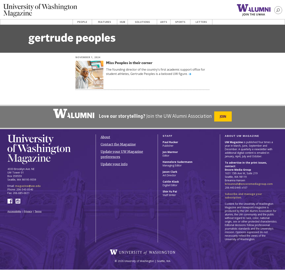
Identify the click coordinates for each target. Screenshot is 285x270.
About (105, 135)
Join (223, 116)
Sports (180, 22)
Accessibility (14, 209)
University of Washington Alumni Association (73, 113)
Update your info (114, 162)
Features (104, 22)
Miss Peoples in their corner (131, 63)
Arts (163, 22)
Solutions (142, 22)
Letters (201, 22)
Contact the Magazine (118, 143)
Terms (38, 209)
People (82, 22)
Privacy (28, 209)
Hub (122, 22)
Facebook (11, 199)
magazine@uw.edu (28, 184)
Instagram (19, 199)
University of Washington (142, 252)
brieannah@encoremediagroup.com (249, 182)
